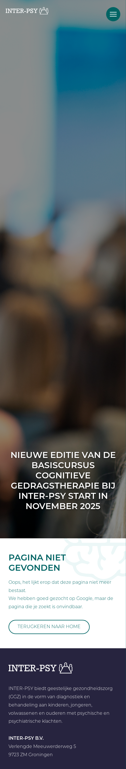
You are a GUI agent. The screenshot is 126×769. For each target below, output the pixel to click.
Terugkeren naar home (49, 627)
